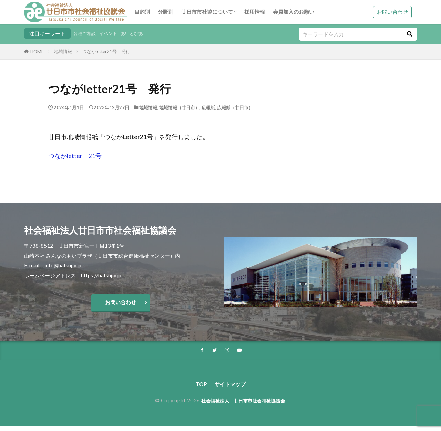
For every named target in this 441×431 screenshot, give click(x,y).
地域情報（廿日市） (179, 107)
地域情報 (63, 51)
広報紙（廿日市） (235, 107)
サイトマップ (230, 388)
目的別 (142, 12)
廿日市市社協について (207, 12)
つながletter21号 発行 (106, 51)
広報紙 (208, 107)
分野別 (165, 12)
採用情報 (254, 12)
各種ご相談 (86, 33)
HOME (37, 51)
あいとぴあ (140, 33)
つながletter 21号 (75, 156)
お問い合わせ (392, 12)
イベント (113, 33)
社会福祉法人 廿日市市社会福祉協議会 (243, 405)
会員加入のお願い (293, 12)
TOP (198, 388)
